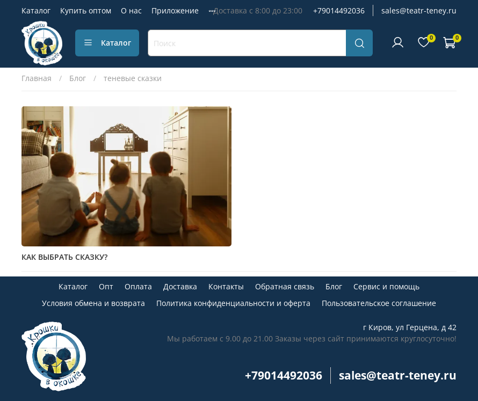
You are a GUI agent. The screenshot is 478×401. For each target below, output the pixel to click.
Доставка (180, 286)
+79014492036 (339, 10)
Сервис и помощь (386, 286)
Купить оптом (85, 10)
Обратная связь (284, 286)
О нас (131, 10)
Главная (36, 78)
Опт (106, 286)
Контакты (226, 286)
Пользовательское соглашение (379, 303)
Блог (77, 78)
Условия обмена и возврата (93, 303)
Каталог (35, 10)
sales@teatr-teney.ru (419, 10)
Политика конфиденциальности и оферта (233, 303)
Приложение (175, 10)
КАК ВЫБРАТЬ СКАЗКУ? (64, 257)
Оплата (138, 286)
